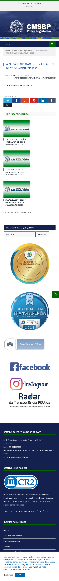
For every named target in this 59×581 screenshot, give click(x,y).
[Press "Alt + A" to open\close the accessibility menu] (55, 294)
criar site (20, 494)
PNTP (15, 511)
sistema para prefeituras (37, 494)
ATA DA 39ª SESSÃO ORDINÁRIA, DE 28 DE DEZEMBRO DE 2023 (15, 172)
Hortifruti (29, 6)
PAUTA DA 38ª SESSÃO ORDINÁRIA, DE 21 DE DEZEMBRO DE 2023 (15, 202)
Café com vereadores (12, 535)
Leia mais (33, 566)
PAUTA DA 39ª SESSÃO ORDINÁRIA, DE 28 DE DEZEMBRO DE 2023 (15, 141)
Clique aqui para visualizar (20, 85)
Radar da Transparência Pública (34, 511)
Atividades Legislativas (23, 78)
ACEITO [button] (20, 574)
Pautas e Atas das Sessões (45, 78)
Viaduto (6, 546)
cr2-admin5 (11, 76)
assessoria (22, 498)
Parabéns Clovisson (11, 541)
